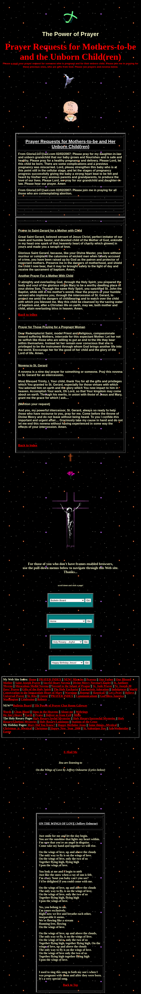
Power (63, 34)
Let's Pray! (115, 692)
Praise (39, 715)
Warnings (71, 692)
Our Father (106, 679)
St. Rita (32, 696)
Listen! (43, 696)
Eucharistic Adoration (95, 689)
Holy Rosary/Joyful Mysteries (52, 718)
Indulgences (119, 689)
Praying (47, 327)
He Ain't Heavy (12, 715)
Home (32, 679)
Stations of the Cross (84, 721)
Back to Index (27, 314)
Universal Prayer (14, 696)
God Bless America (112, 696)
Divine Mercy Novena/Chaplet (92, 682)
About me (67, 711)
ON (41, 823)
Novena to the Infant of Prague (70, 686)
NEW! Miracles (74, 679)
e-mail (14, 63)
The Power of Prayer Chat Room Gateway (60, 705)
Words (7, 711)
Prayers (91, 679)
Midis (77, 715)
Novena (23, 365)
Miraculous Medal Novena (32, 686)
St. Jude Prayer (102, 686)
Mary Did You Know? (41, 725)
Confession (28, 699)
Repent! (85, 692)
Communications (86, 696)
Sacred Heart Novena (56, 682)
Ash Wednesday (119, 728)
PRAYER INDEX (50, 679)
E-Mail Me (70, 752)
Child (78, 230)
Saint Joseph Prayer (27, 682)
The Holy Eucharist (66, 689)
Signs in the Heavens (45, 711)
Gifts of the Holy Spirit (36, 689)
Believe (129, 692)
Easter (7, 731)
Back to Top (70, 984)
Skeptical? (99, 692)
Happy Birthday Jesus (72, 725)
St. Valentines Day (94, 728)
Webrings (82, 711)
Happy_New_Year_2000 (65, 728)
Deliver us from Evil (58, 715)
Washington (10, 699)
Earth (28, 715)
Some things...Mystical (103, 725)
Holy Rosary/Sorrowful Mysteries (94, 718)
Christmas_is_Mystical (17, 728)
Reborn (42, 699)
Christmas (40, 728)
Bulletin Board (22, 705)
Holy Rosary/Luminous (54, 721)
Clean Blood (22, 711)
